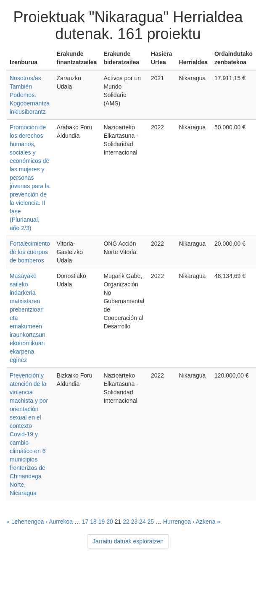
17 (85, 521)
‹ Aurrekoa (59, 521)
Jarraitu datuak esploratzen (128, 541)
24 (142, 521)
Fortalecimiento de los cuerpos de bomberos (30, 252)
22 (126, 521)
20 (109, 521)
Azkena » (208, 521)
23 (134, 521)
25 (151, 521)
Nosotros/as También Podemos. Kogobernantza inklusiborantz (30, 95)
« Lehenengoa (25, 521)
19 (101, 521)
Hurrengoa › (179, 521)
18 (93, 521)
